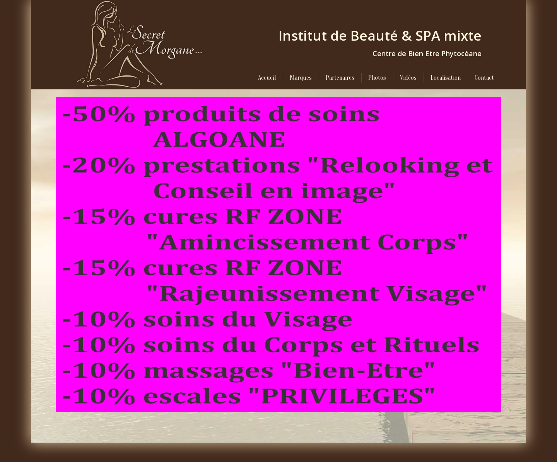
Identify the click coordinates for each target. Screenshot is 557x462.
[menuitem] (266, 77)
